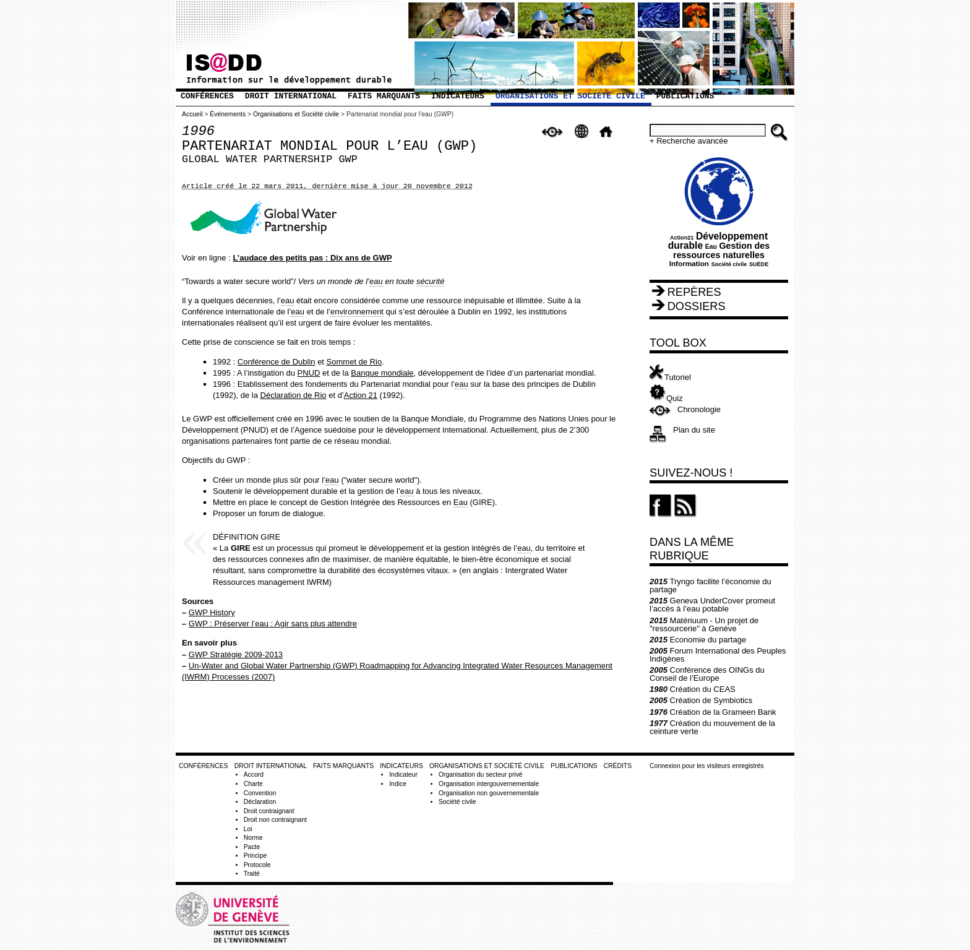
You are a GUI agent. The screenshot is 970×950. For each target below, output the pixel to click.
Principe (255, 855)
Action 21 (360, 395)
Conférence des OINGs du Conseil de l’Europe (707, 674)
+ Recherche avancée (689, 140)
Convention (260, 793)
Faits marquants (384, 95)
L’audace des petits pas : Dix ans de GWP (312, 257)
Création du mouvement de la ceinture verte (712, 727)
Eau (711, 246)
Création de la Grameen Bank (713, 712)
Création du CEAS (693, 689)
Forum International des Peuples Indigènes (718, 654)
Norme (253, 837)
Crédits (617, 765)
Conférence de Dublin (276, 361)
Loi (248, 829)
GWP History (212, 612)
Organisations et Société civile (570, 95)
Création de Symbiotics (701, 700)
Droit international (291, 95)
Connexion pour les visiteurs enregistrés (707, 765)
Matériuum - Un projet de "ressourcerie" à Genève (704, 624)
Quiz (666, 398)
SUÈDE (758, 264)
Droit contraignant (269, 811)
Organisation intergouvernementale (489, 783)
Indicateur (403, 774)
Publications (685, 95)
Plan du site (694, 429)
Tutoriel (670, 377)
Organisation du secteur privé (481, 774)
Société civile (729, 264)
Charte (253, 783)
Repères (694, 292)
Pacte (252, 847)
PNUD (309, 373)
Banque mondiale (382, 373)
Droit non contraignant (275, 819)
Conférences (207, 95)
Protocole (257, 864)
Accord (254, 774)
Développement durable (718, 241)
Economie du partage (698, 639)
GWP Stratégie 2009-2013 (236, 654)
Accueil (192, 114)
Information (689, 263)
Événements (228, 114)
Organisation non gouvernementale (489, 793)
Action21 (681, 238)
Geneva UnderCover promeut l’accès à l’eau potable (712, 604)
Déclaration (260, 801)
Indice (397, 783)
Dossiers (696, 306)
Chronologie (699, 409)
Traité (252, 873)
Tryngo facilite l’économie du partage (710, 585)
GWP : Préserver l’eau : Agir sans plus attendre (273, 623)
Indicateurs (457, 95)
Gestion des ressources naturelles (721, 250)
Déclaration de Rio (293, 395)
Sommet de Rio (354, 361)
